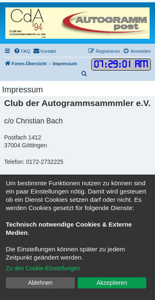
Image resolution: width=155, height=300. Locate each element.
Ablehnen (40, 282)
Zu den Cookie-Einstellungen (43, 268)
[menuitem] (22, 51)
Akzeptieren (112, 282)
